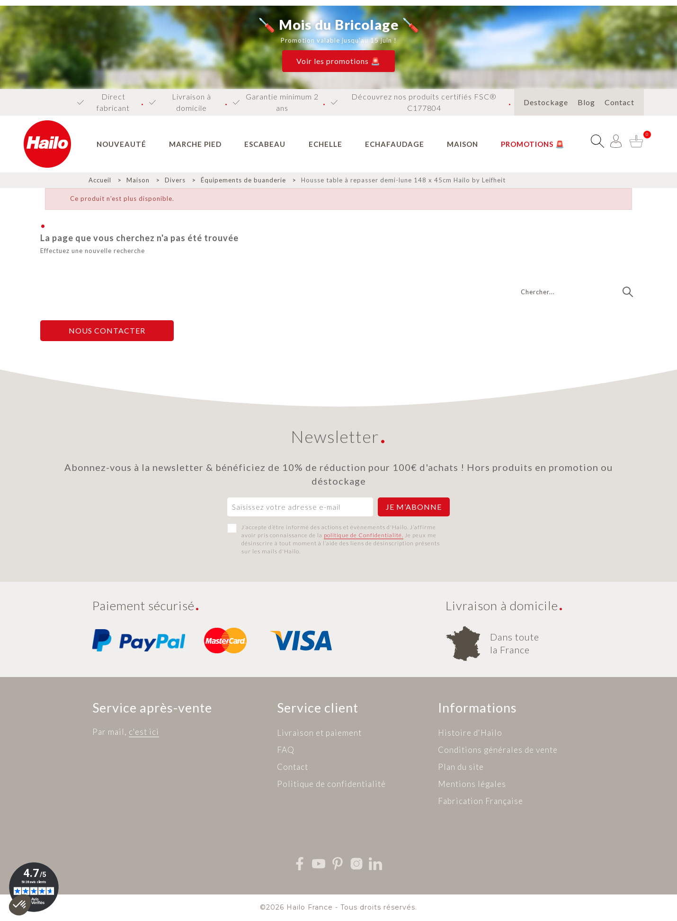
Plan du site (461, 767)
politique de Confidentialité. (363, 535)
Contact (619, 102)
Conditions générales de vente (498, 750)
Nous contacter (107, 330)
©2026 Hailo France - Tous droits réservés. (338, 907)
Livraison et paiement (319, 733)
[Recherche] (576, 291)
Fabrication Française (480, 801)
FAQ (285, 750)
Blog (586, 102)
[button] (338, 61)
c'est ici (144, 732)
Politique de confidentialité (331, 784)
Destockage (546, 102)
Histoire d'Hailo (470, 733)
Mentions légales (472, 784)
